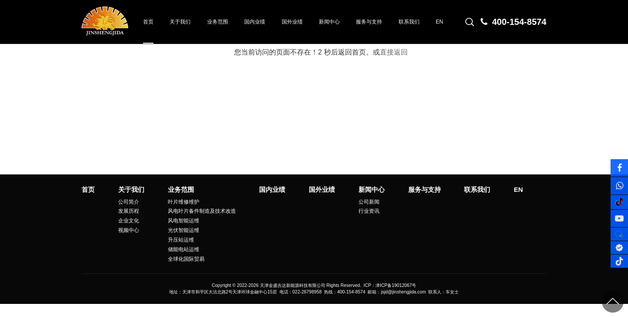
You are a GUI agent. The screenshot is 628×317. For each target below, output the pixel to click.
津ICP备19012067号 (395, 285)
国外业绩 (292, 22)
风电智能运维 (183, 221)
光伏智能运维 (183, 230)
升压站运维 (181, 240)
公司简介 (128, 202)
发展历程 (128, 211)
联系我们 (409, 22)
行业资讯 (368, 211)
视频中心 (128, 230)
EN (439, 22)
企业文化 (128, 221)
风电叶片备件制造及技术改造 (202, 211)
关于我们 (180, 22)
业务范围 (217, 22)
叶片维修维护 (183, 202)
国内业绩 (254, 22)
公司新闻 (368, 202)
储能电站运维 (183, 249)
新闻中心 (329, 22)
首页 (148, 22)
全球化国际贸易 (186, 259)
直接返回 (394, 52)
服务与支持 (369, 22)
